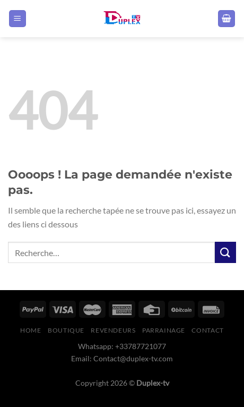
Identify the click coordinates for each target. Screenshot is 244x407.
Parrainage (163, 330)
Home (30, 330)
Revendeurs (113, 330)
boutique (66, 330)
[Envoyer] (225, 252)
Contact (207, 330)
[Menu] (17, 19)
